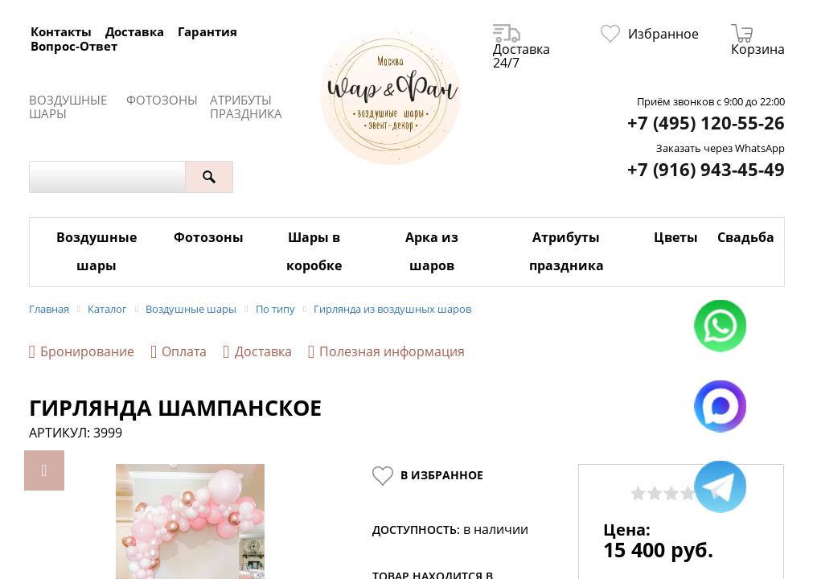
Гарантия (207, 31)
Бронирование (81, 352)
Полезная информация (386, 352)
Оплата (178, 352)
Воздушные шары (68, 107)
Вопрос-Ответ (74, 46)
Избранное (650, 33)
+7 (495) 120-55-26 (706, 123)
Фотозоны (162, 100)
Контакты (61, 31)
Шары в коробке (314, 251)
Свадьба (745, 237)
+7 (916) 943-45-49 (706, 169)
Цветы (676, 237)
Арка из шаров (431, 251)
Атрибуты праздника (246, 107)
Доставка (134, 31)
